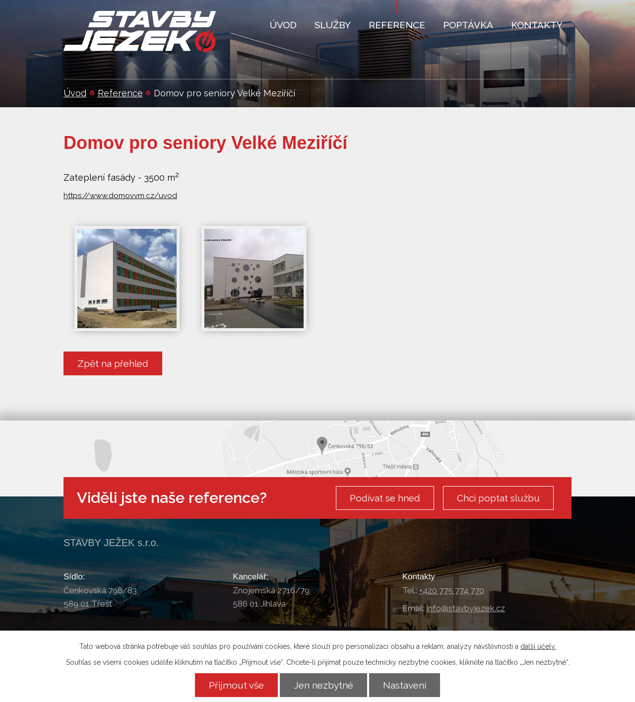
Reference (120, 93)
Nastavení (404, 685)
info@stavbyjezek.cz (466, 608)
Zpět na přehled (112, 363)
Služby (333, 24)
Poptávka (468, 24)
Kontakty (537, 24)
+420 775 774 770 (451, 590)
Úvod (75, 93)
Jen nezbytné (323, 685)
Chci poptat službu (498, 497)
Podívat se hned (385, 497)
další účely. (538, 646)
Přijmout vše (236, 685)
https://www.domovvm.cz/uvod (120, 195)
